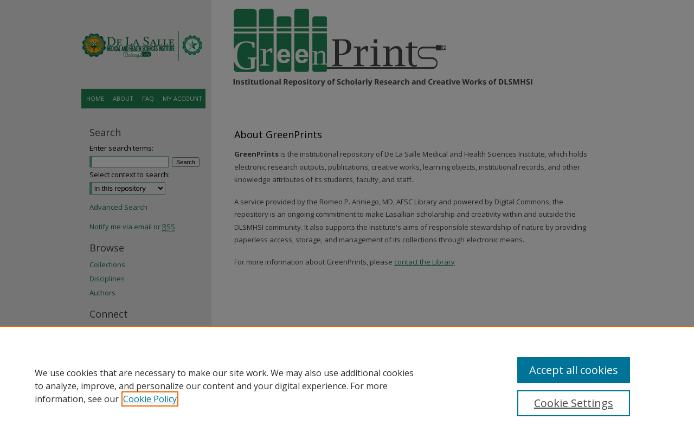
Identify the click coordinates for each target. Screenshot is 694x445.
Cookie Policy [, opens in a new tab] (150, 399)
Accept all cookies (573, 370)
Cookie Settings (573, 403)
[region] (347, 385)
